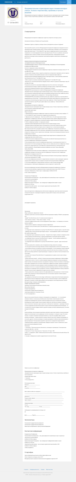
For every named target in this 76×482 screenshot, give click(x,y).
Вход (69, 2)
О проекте (26, 469)
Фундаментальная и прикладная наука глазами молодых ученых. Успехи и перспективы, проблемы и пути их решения (46, 10)
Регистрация (63, 2)
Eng (15, 2)
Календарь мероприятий (22, 2)
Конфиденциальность (34, 469)
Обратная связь (49, 469)
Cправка (42, 469)
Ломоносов (8, 2)
